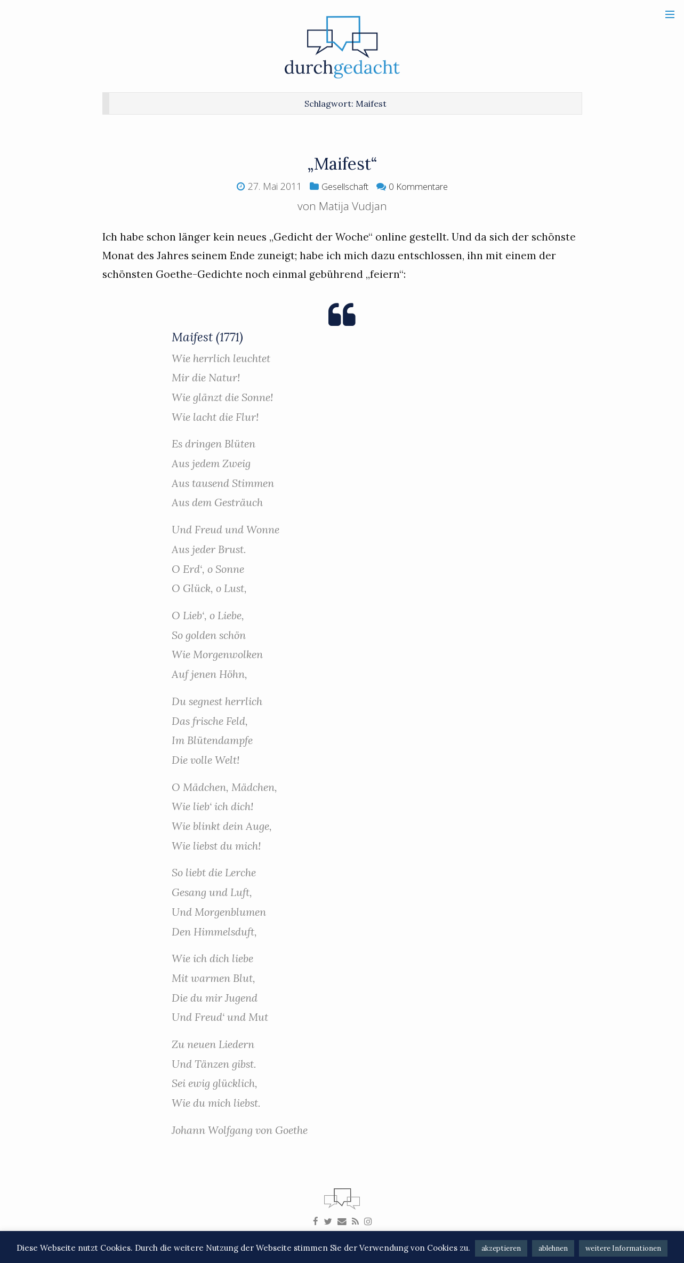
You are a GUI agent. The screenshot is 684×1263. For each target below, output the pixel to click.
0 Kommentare (422, 186)
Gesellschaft (342, 186)
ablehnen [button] (553, 1248)
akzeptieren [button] (501, 1248)
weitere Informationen (623, 1248)
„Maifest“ (342, 162)
